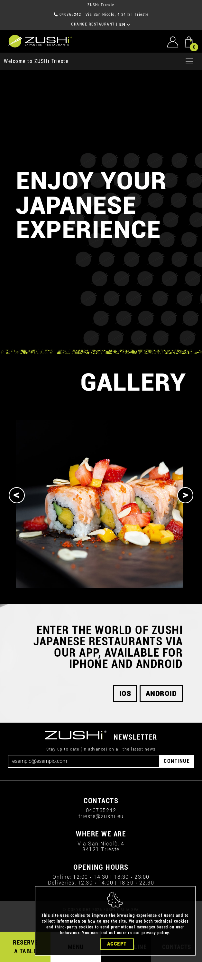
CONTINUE (177, 761)
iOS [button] (125, 694)
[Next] (185, 495)
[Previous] (17, 495)
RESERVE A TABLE (25, 947)
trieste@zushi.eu (101, 816)
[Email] (84, 761)
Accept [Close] (117, 944)
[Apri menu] (189, 61)
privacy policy (155, 933)
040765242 (70, 14)
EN (125, 24)
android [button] (161, 694)
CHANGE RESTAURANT (93, 24)
